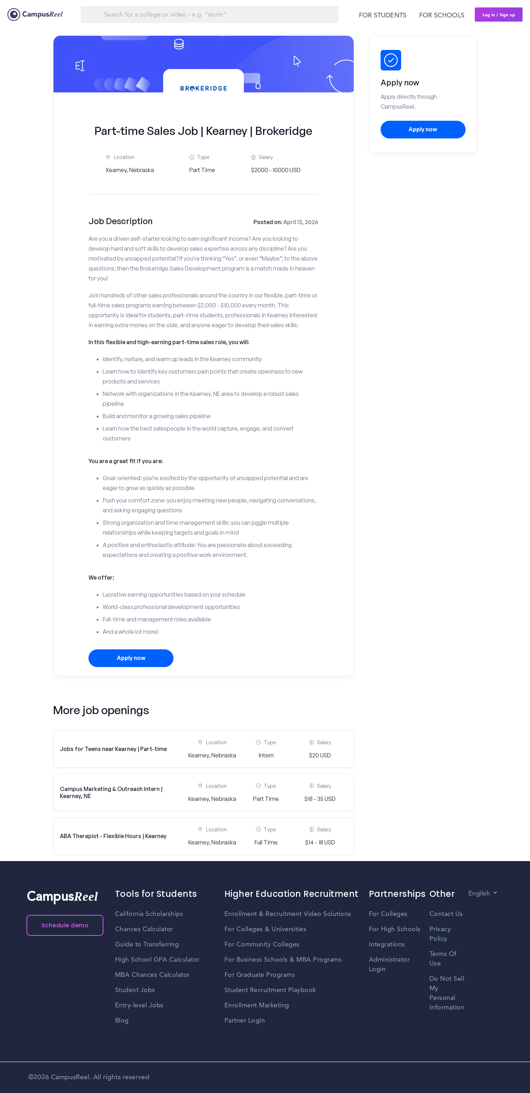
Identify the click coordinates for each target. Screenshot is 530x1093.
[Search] (209, 14)
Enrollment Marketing (256, 1005)
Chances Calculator (144, 929)
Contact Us (446, 914)
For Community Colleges (262, 944)
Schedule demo (65, 925)
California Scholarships (149, 914)
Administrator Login (389, 965)
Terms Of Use (443, 959)
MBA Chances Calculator (152, 975)
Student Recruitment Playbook (270, 990)
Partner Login (244, 1021)
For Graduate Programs (259, 975)
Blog (122, 1021)
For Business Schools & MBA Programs (283, 960)
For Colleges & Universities (265, 929)
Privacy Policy (440, 934)
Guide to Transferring (147, 944)
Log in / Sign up (499, 14)
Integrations (387, 944)
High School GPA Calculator (157, 960)
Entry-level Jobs (139, 1005)
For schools (442, 15)
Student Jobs (135, 990)
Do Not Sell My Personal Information (447, 993)
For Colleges (388, 914)
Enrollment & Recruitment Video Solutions (287, 914)
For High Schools (395, 929)
